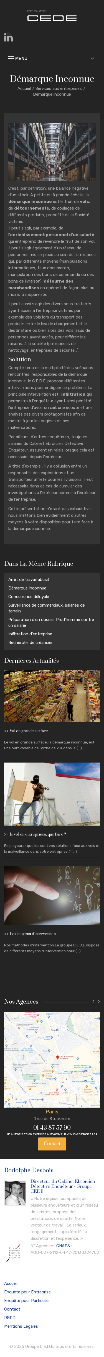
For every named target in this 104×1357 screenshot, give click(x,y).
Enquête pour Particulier (27, 1300)
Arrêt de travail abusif (29, 579)
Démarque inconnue (27, 588)
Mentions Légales (21, 1326)
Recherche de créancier (30, 642)
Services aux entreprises (58, 88)
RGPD (10, 1317)
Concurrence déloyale (28, 596)
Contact (52, 1144)
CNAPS (63, 1245)
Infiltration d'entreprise (30, 633)
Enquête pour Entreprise (27, 1292)
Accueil (24, 88)
